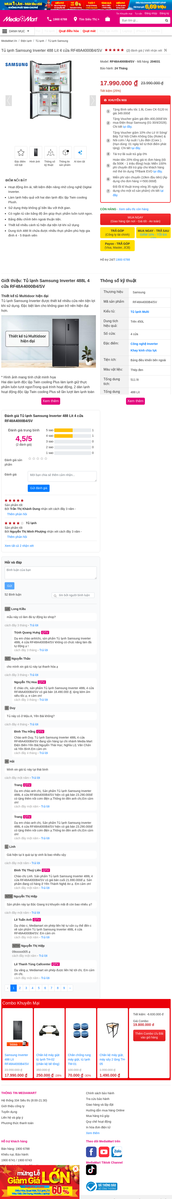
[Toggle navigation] (17, 31)
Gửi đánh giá (38, 484)
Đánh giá (11, 471)
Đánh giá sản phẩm (13, 459)
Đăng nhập (151, 13)
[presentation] (9, 100)
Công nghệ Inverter (144, 341)
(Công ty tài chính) (117, 229)
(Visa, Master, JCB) (117, 242)
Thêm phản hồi (17, 510)
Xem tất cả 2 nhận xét (19, 542)
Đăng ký (164, 13)
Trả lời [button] (34, 621)
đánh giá (136, 50)
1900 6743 (25, 1141)
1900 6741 (8, 1141)
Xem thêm (93, 1115)
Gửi (9, 581)
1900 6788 (123, 256)
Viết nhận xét (153, 50)
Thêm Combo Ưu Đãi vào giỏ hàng (149, 1022)
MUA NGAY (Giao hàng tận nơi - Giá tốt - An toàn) (135, 216)
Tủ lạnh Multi (140, 309)
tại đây (127, 126)
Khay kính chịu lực (144, 347)
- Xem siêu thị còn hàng (132, 206)
